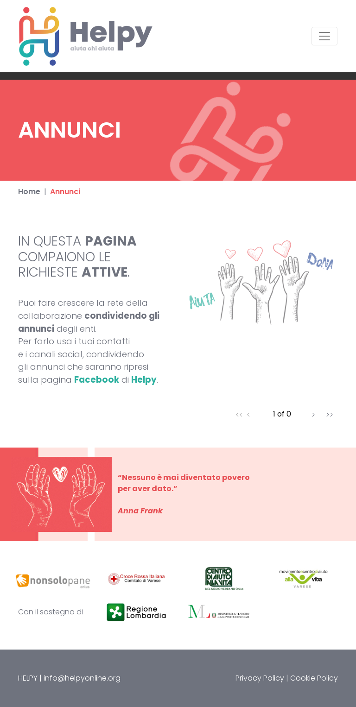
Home (29, 191)
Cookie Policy (314, 678)
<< (239, 414)
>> (329, 414)
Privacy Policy (259, 678)
